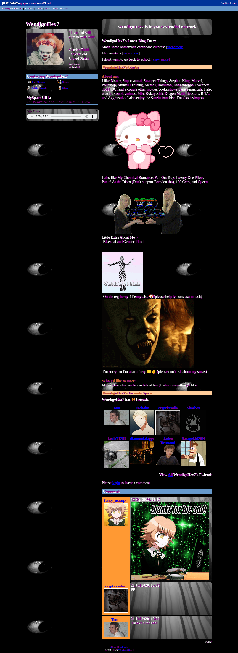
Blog (55, 8)
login (116, 483)
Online (39, 8)
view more (175, 47)
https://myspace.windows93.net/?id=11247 (58, 102)
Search (63, 8)
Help (119, 647)
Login (233, 3)
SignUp (225, 3)
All (16, 8)
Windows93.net (125, 650)
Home (5, 8)
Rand (29, 8)
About (113, 647)
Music (48, 8)
